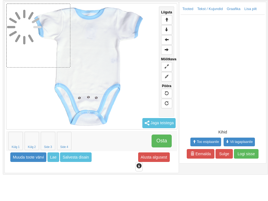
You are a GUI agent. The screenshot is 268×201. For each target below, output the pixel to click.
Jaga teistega (159, 123)
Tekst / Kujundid (210, 9)
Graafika (233, 9)
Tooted (187, 9)
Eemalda (200, 154)
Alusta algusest (154, 157)
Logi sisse (246, 154)
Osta (161, 140)
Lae (53, 157)
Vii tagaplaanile (239, 142)
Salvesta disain (76, 157)
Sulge (224, 154)
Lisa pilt (250, 9)
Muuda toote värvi (28, 157)
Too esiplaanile (206, 142)
